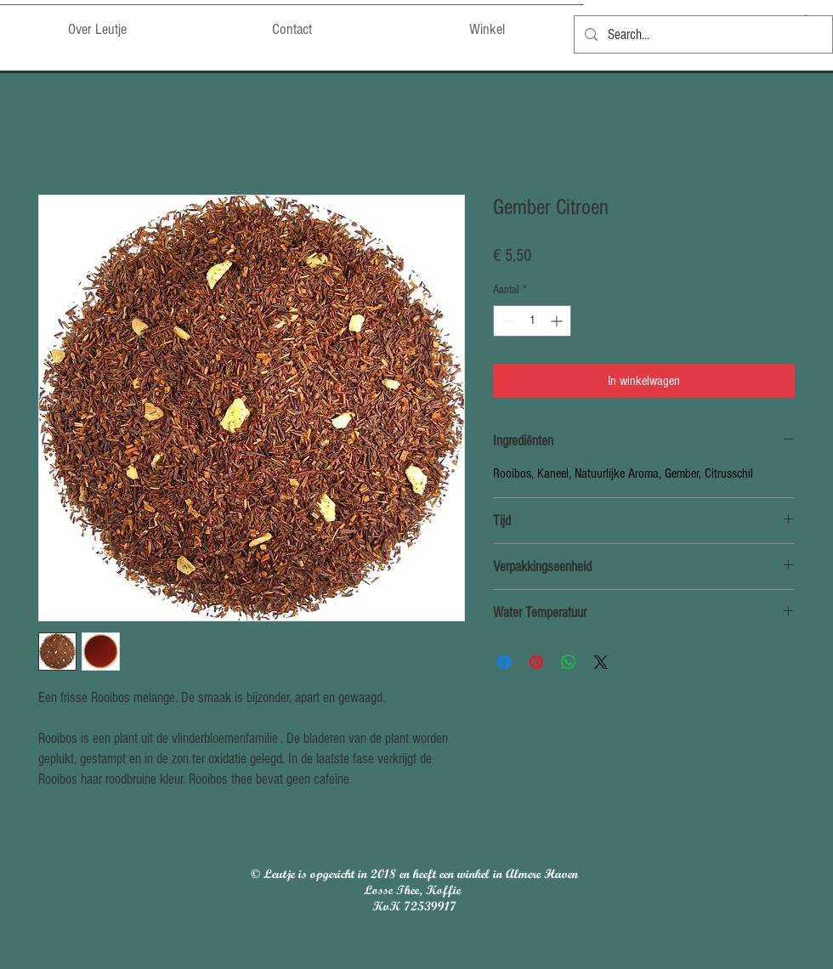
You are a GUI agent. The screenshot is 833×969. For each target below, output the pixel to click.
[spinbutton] (532, 321)
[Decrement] (506, 321)
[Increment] (558, 321)
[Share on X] (601, 662)
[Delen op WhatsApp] (568, 662)
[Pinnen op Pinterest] (536, 662)
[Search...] (702, 34)
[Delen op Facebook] (504, 662)
